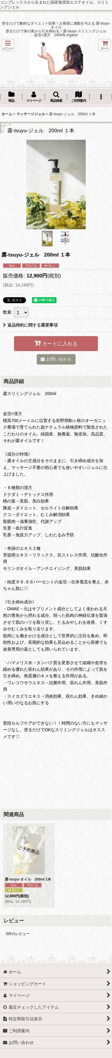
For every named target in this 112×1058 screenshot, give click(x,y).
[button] (7, 45)
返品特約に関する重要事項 (30, 325)
